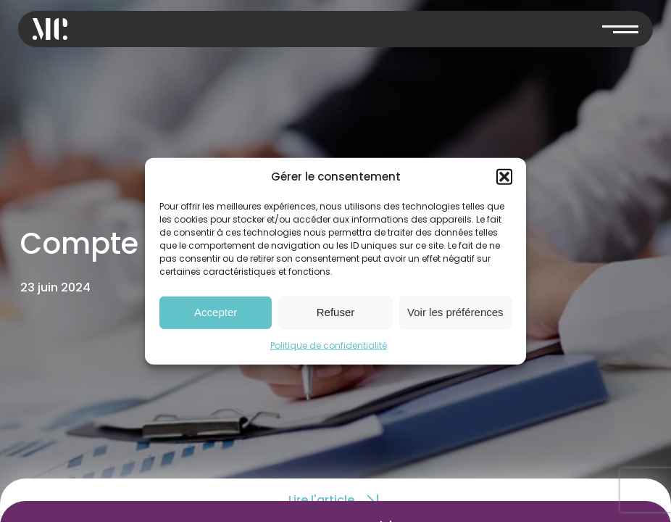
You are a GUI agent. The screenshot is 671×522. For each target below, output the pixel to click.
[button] (504, 177)
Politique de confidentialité (328, 345)
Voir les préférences (455, 312)
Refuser (336, 312)
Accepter (215, 312)
